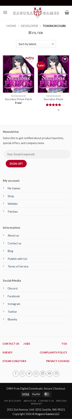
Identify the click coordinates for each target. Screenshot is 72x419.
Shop (11, 196)
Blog (10, 251)
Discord (12, 288)
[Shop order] (36, 44)
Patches (13, 211)
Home (11, 26)
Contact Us (46, 400)
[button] (5, 12)
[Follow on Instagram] (22, 373)
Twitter (12, 311)
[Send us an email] (36, 373)
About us (13, 235)
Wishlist (13, 203)
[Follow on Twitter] (29, 373)
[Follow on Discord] (56, 373)
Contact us (14, 243)
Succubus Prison (53, 99)
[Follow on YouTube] (49, 373)
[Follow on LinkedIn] (43, 373)
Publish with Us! (17, 258)
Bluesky (12, 319)
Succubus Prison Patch (18, 99)
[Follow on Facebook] (16, 373)
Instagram (14, 304)
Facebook (14, 296)
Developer (29, 26)
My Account (12, 400)
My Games (14, 188)
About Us (30, 400)
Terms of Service (18, 266)
